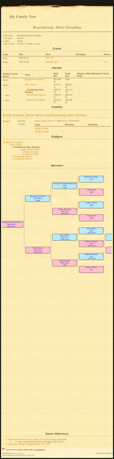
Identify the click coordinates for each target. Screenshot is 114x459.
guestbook (40, 450)
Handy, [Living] (41, 128)
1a (105, 62)
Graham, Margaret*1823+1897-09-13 (91, 244)
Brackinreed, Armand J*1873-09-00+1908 (37, 198)
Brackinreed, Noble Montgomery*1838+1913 (65, 186)
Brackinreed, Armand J (34, 79)
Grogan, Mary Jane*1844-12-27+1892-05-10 (64, 211)
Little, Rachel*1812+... (91, 192)
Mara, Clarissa (31, 84)
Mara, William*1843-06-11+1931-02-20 (64, 237)
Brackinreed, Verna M (36, 95)
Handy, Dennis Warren (43, 121)
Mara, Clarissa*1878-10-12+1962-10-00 (38, 250)
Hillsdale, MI (51, 62)
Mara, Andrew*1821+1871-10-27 (91, 231)
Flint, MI (49, 58)
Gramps (16, 453)
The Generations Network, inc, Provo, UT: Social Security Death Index (37, 439)
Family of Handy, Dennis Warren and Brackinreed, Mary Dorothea (45, 115)
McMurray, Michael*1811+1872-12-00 (91, 256)
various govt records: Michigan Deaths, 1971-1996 (28, 444)
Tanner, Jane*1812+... (91, 218)
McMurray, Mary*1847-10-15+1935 (64, 263)
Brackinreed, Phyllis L (36, 100)
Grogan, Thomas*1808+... (91, 205)
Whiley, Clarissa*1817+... (91, 269)
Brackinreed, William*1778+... (91, 179)
